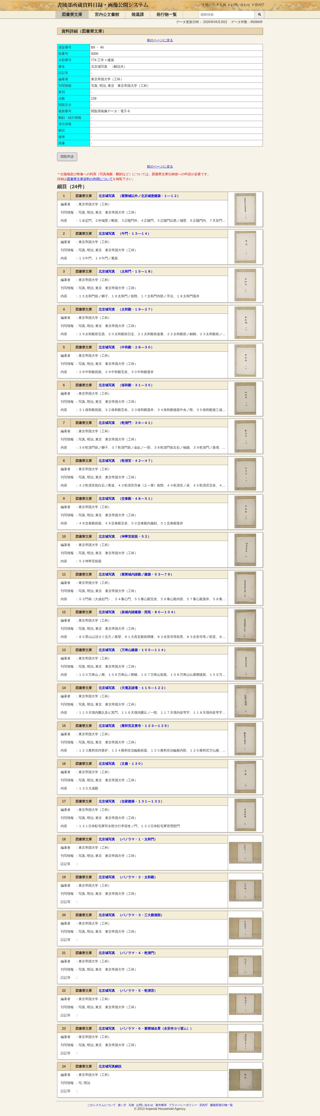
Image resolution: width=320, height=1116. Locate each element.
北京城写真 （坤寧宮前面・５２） (125, 536)
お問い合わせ (240, 5)
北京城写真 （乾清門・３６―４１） (126, 423)
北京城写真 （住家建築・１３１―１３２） (131, 801)
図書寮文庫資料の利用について (90, 179)
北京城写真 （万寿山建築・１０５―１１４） (133, 650)
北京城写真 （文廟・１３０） (121, 763)
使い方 (210, 5)
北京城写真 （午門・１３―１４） (125, 233)
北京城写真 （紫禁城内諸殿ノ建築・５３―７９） (136, 574)
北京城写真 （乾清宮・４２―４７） (126, 460)
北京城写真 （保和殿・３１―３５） (126, 385)
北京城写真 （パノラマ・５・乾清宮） (128, 990)
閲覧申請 (67, 156)
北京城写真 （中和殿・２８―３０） (126, 347)
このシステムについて (101, 1105)
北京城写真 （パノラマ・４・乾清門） (128, 953)
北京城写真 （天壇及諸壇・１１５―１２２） (133, 688)
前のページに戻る (160, 40)
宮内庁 (259, 5)
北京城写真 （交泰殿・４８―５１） (126, 498)
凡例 (222, 5)
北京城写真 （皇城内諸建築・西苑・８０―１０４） (138, 612)
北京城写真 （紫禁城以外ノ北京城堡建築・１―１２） (139, 196)
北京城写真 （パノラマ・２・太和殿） (128, 877)
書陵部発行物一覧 (221, 1105)
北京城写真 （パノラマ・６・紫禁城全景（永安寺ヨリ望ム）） (146, 1028)
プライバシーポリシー (183, 1105)
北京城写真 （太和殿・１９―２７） (126, 309)
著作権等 (161, 1105)
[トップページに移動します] (103, 8)
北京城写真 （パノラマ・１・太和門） (128, 839)
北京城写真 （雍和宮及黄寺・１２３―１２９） (134, 725)
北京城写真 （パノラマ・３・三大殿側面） (131, 915)
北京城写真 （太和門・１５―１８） (126, 271)
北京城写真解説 (110, 1066)
